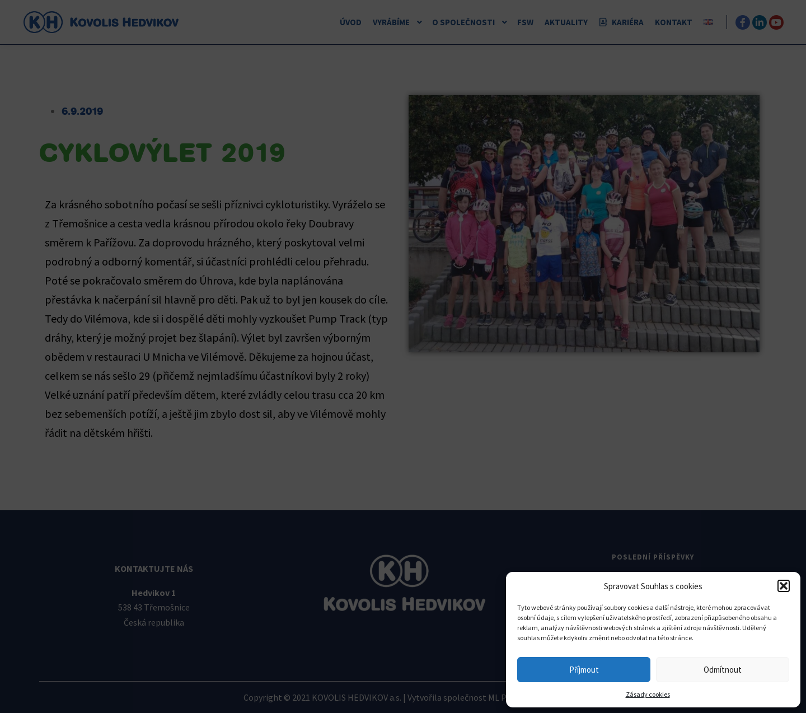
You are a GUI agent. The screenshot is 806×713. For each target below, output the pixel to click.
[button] (783, 585)
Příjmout (584, 669)
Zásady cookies (648, 694)
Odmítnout (723, 669)
